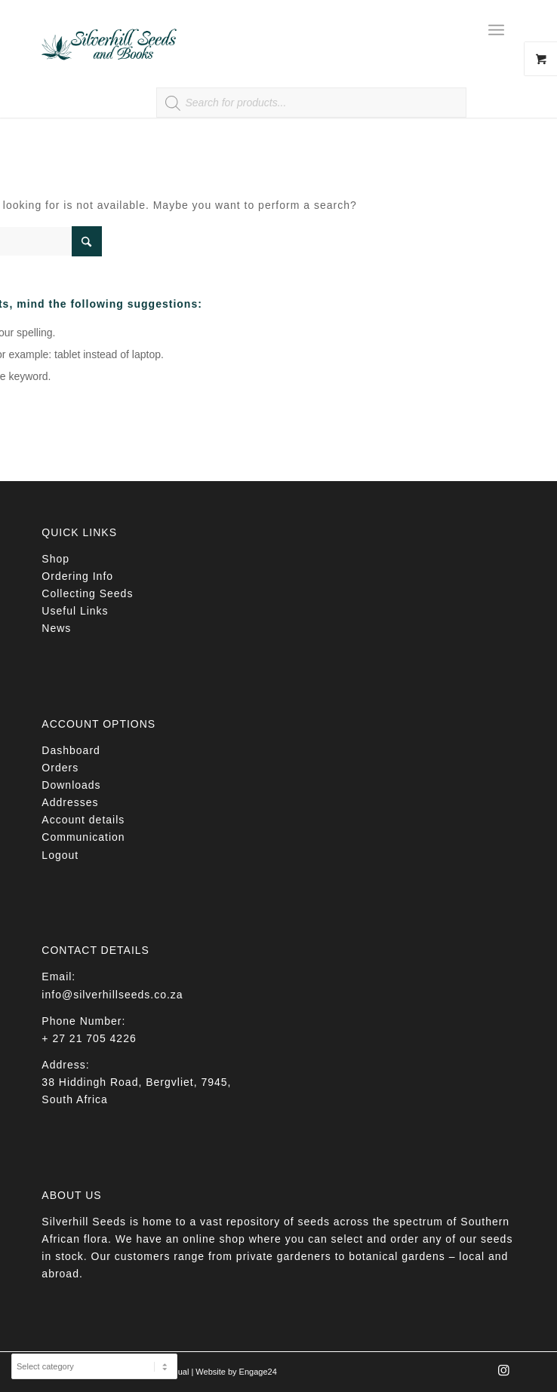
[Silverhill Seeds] (231, 30)
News (56, 628)
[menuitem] (501, 30)
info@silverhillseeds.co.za (112, 995)
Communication (83, 837)
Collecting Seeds (87, 593)
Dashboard (71, 750)
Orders (60, 768)
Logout (60, 855)
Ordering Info (77, 576)
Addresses (70, 802)
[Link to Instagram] (504, 1375)
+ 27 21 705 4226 (89, 1038)
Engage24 (258, 1371)
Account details (83, 820)
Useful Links (75, 611)
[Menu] (496, 30)
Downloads (71, 785)
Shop (55, 559)
